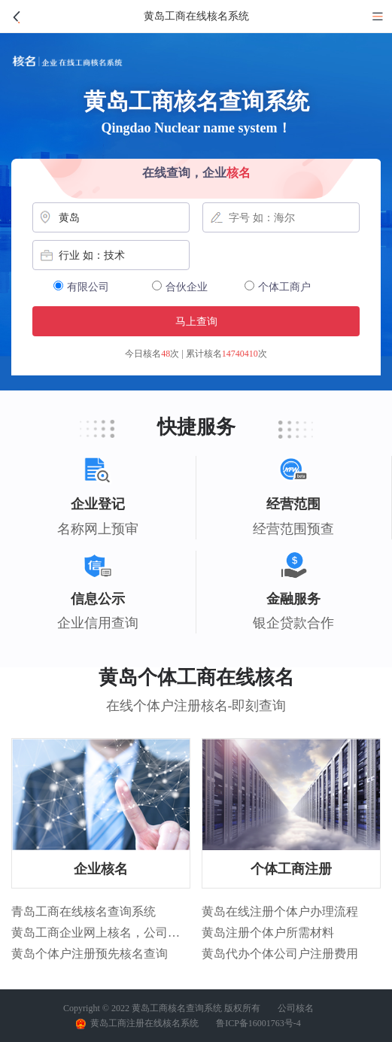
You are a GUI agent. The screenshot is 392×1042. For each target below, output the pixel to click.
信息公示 (98, 599)
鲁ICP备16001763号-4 (258, 1023)
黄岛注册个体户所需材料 (268, 932)
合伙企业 (180, 287)
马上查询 (196, 321)
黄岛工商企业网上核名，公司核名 (100, 932)
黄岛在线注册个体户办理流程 (280, 911)
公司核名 (296, 1008)
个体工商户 (278, 287)
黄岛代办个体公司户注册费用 (280, 953)
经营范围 (293, 504)
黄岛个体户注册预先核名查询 (89, 953)
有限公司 (81, 287)
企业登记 (98, 504)
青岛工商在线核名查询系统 (83, 911)
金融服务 (293, 599)
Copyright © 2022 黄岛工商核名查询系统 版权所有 (161, 1008)
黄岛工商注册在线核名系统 (137, 1023)
